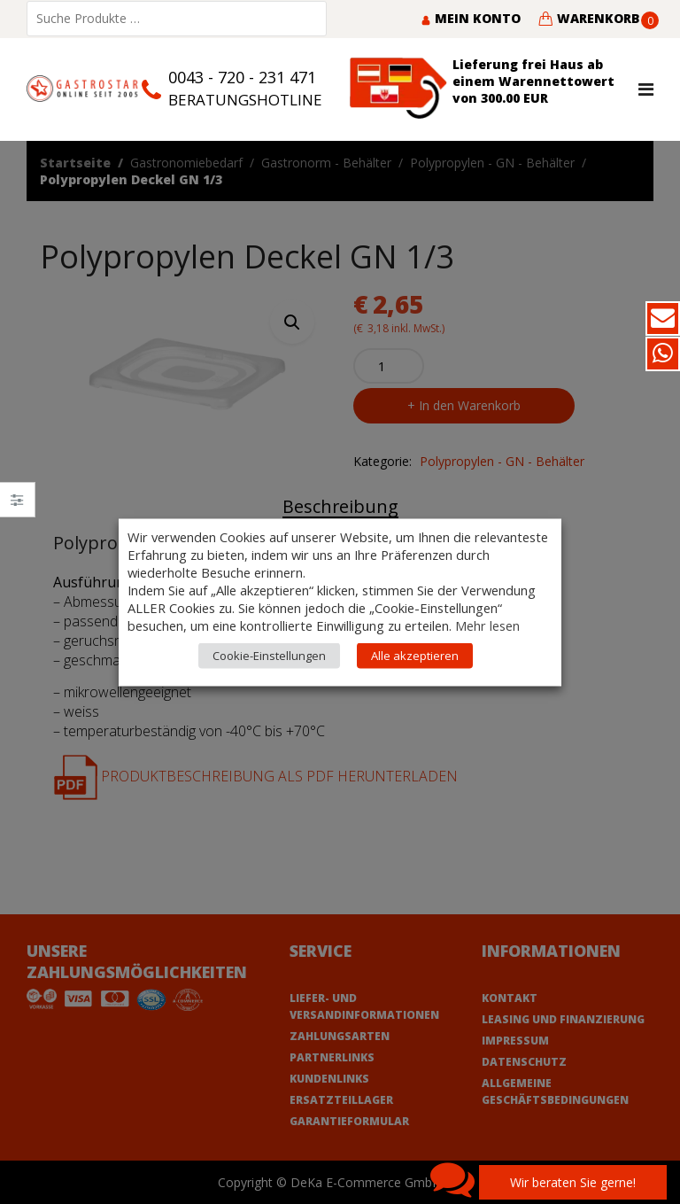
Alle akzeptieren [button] (415, 655)
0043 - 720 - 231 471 (242, 77)
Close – (17, 505)
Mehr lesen (487, 624)
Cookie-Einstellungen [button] (269, 655)
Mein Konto (471, 18)
